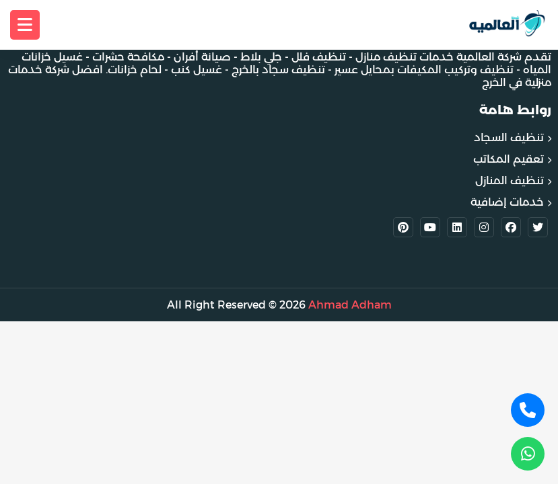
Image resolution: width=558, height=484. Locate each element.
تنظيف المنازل (509, 180)
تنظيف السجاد (509, 137)
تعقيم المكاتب (508, 159)
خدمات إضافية (507, 202)
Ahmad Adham (350, 304)
